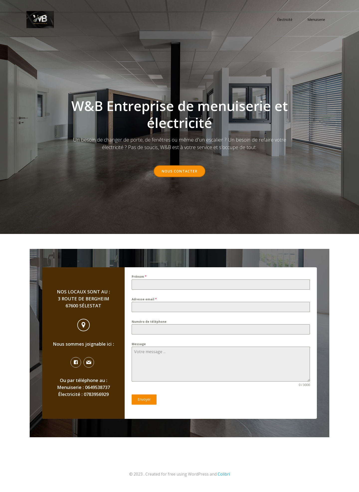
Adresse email (144, 301)
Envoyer (144, 402)
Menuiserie (317, 20)
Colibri (224, 477)
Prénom (139, 278)
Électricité (285, 20)
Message (139, 346)
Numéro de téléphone (149, 324)
